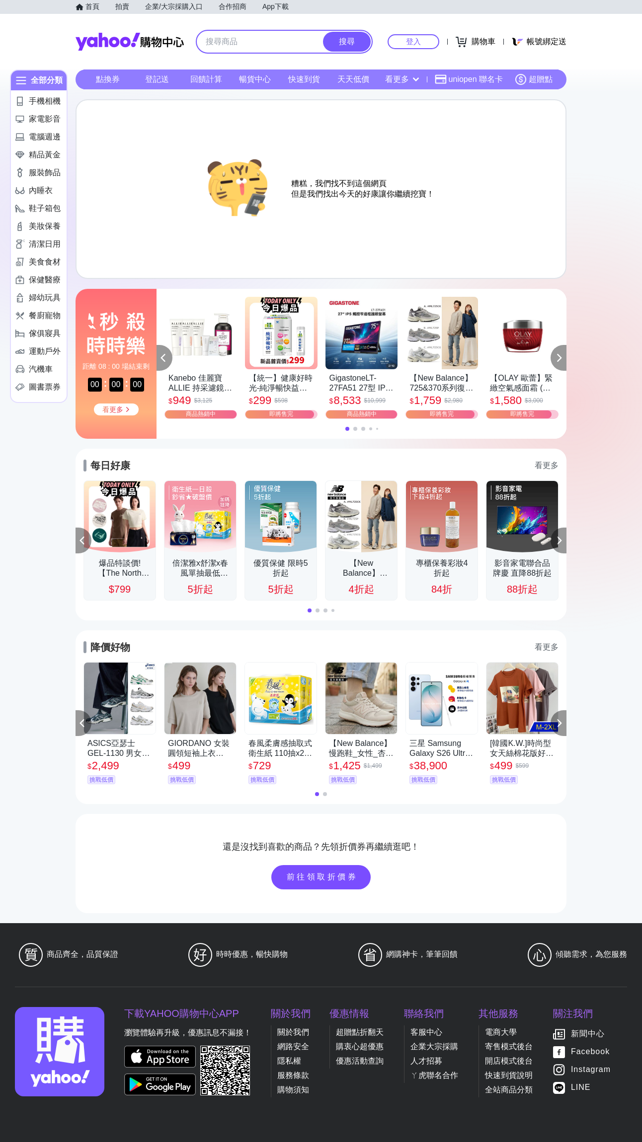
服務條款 (293, 1075)
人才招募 (426, 1061)
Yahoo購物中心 (130, 42)
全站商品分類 (509, 1089)
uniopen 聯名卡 (469, 79)
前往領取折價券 (322, 877)
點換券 (108, 79)
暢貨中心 (255, 79)
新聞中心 (588, 1033)
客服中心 (426, 1032)
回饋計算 (206, 79)
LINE (581, 1087)
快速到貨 (304, 79)
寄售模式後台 (509, 1046)
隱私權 (289, 1061)
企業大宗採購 (434, 1046)
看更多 (402, 79)
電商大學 (501, 1032)
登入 (413, 41)
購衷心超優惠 (360, 1046)
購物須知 (293, 1089)
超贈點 (534, 79)
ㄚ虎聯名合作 (434, 1075)
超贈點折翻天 (360, 1032)
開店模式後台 (509, 1061)
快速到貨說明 (509, 1075)
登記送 (157, 79)
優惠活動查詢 (360, 1061)
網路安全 (293, 1046)
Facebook (590, 1051)
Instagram (591, 1069)
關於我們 (293, 1032)
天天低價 (353, 79)
